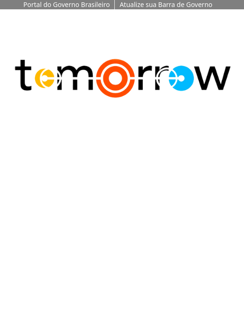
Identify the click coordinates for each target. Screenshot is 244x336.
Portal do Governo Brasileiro (66, 4)
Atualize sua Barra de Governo (165, 4)
